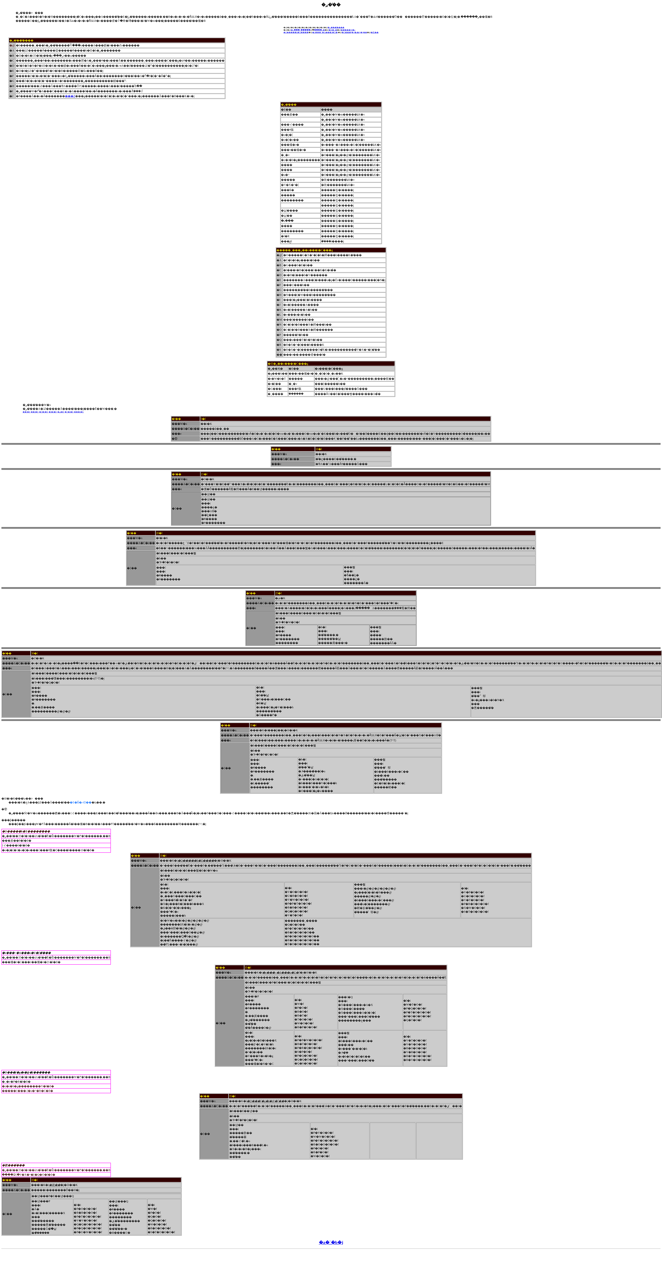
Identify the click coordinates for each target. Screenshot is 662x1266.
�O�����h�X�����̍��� (26, 831)
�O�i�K (43, 412)
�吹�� (375, 32)
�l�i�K (53, 412)
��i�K (26, 412)
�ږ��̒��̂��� (336, 27)
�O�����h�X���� (296, 32)
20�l (159, 533)
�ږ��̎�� (289, 104)
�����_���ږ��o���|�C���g (305, 250)
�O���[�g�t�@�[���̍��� (26, 1072)
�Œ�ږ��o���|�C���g (288, 363)
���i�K (79, 412)
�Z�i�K (69, 412)
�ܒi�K (60, 412)
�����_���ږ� (309, 30)
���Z (70, 96)
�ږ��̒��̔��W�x (37, 404)
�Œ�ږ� (333, 30)
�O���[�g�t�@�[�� (354, 32)
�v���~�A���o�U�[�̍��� (26, 952)
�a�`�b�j (331, 1242)
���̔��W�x (348, 30)
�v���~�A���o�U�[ (325, 32)
